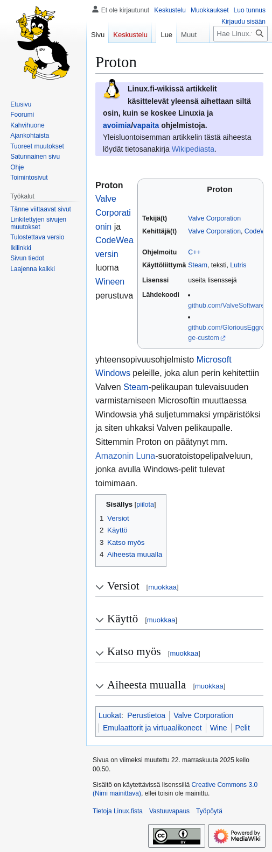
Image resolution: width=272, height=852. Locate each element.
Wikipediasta (193, 149)
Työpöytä (209, 811)
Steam (197, 265)
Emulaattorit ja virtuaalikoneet (152, 727)
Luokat (110, 715)
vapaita (146, 125)
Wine (218, 727)
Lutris (238, 265)
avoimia (117, 125)
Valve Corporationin (113, 212)
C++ (194, 252)
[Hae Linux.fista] (240, 55)
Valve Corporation (214, 218)
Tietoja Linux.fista (118, 811)
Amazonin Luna (125, 455)
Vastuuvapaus (169, 811)
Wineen (109, 281)
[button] (32, 269)
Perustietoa (146, 715)
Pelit (242, 727)
